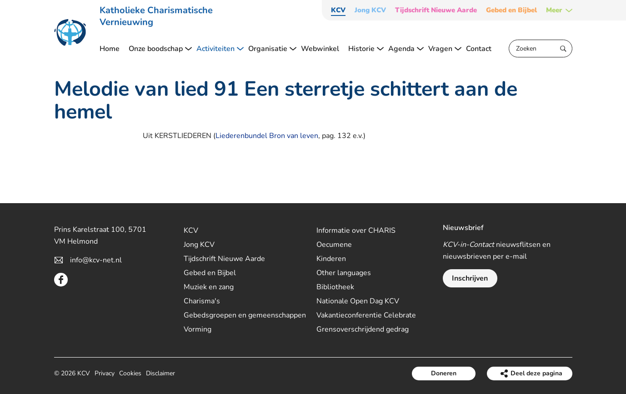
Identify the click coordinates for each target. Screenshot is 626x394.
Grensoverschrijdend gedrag (362, 329)
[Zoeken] (540, 48)
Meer (554, 10)
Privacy (105, 373)
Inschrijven (470, 278)
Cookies (130, 373)
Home (110, 49)
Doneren (443, 373)
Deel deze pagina (536, 373)
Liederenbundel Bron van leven (266, 136)
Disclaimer (160, 373)
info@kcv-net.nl (96, 260)
